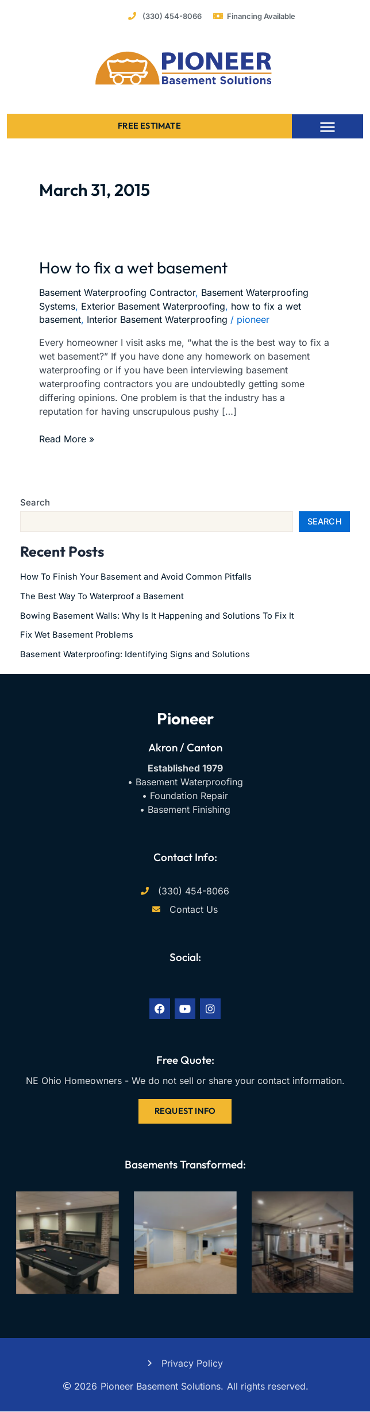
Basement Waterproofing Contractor (117, 292)
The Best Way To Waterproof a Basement (102, 596)
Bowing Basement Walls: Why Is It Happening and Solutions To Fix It (157, 616)
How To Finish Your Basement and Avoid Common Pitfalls (136, 577)
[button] (327, 126)
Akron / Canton (185, 747)
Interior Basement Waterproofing (157, 319)
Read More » (66, 438)
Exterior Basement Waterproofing (153, 306)
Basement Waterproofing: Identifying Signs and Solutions (135, 654)
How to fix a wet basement (133, 267)
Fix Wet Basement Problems (76, 635)
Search (35, 502)
